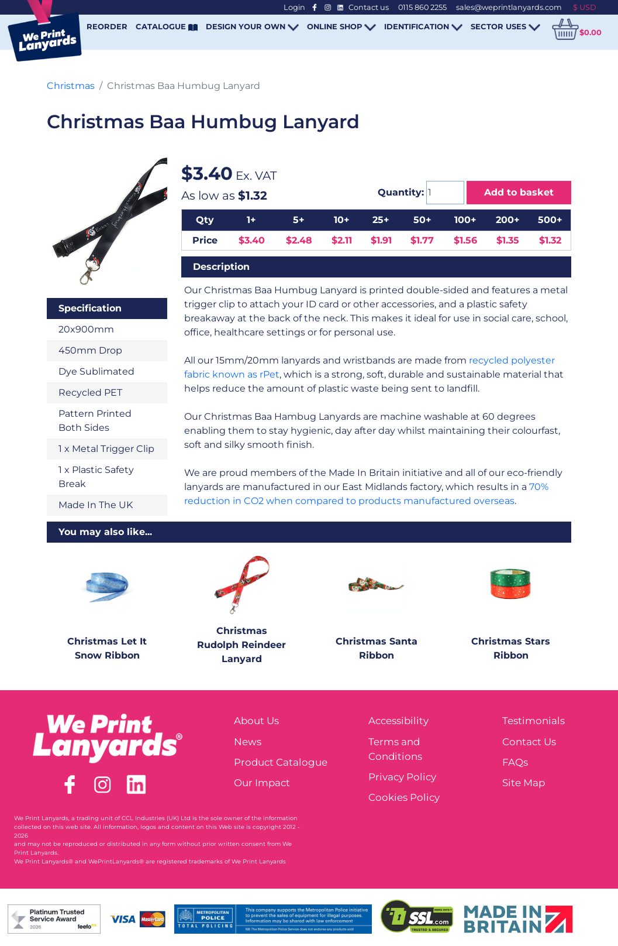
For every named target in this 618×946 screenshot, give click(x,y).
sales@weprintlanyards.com (509, 7)
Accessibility (398, 720)
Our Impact (262, 783)
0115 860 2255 (422, 7)
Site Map (523, 783)
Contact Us (529, 742)
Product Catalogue (280, 762)
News (247, 742)
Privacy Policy (402, 777)
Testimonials (533, 720)
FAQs (515, 762)
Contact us (368, 7)
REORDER (107, 26)
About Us (256, 720)
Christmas (71, 85)
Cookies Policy (404, 797)
